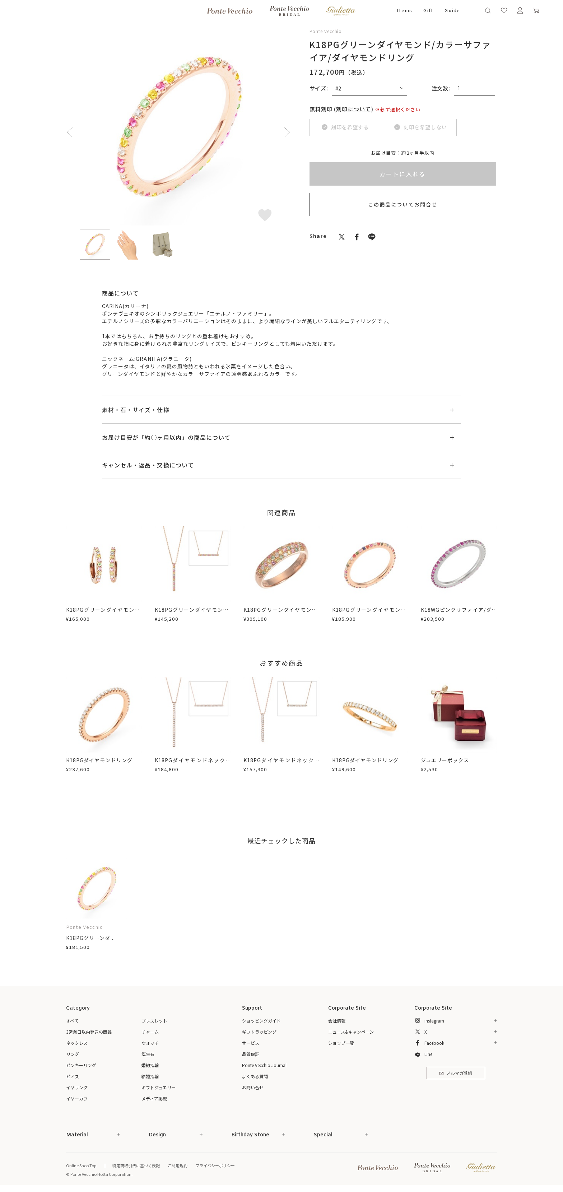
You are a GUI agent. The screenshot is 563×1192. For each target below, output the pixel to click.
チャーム (150, 1032)
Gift (428, 11)
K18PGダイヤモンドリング (99, 760)
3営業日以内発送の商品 (89, 1032)
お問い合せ (253, 1087)
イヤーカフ (77, 1098)
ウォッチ (150, 1043)
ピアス (72, 1076)
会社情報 (336, 1021)
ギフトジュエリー (158, 1087)
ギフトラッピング (259, 1032)
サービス (250, 1043)
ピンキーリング (81, 1065)
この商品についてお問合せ (402, 204)
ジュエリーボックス (445, 760)
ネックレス (77, 1043)
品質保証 (250, 1054)
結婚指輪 (150, 1076)
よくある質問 (255, 1076)
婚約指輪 (150, 1065)
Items (404, 11)
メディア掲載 (154, 1098)
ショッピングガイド (261, 1021)
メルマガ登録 (455, 1073)
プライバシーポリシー (215, 1165)
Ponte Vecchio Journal (264, 1065)
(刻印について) (353, 109)
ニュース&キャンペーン (351, 1032)
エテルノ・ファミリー (237, 313)
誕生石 (147, 1054)
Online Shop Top (81, 1165)
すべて (72, 1021)
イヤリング (77, 1087)
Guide (452, 11)
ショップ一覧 (341, 1043)
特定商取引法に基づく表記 (136, 1165)
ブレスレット (154, 1021)
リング (72, 1054)
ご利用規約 (177, 1165)
